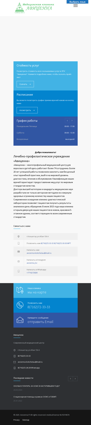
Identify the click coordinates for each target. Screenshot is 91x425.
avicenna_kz (32, 263)
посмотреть (25, 110)
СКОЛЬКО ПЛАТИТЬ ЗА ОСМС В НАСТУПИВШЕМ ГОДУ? (36, 386)
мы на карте (37, 292)
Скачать (23, 84)
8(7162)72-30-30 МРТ (62, 243)
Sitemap (25, 420)
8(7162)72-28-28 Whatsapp (29, 367)
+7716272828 (32, 272)
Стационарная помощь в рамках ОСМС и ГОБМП (34, 396)
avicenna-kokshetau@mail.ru (39, 253)
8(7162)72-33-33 (47, 243)
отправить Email (40, 321)
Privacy (16, 420)
